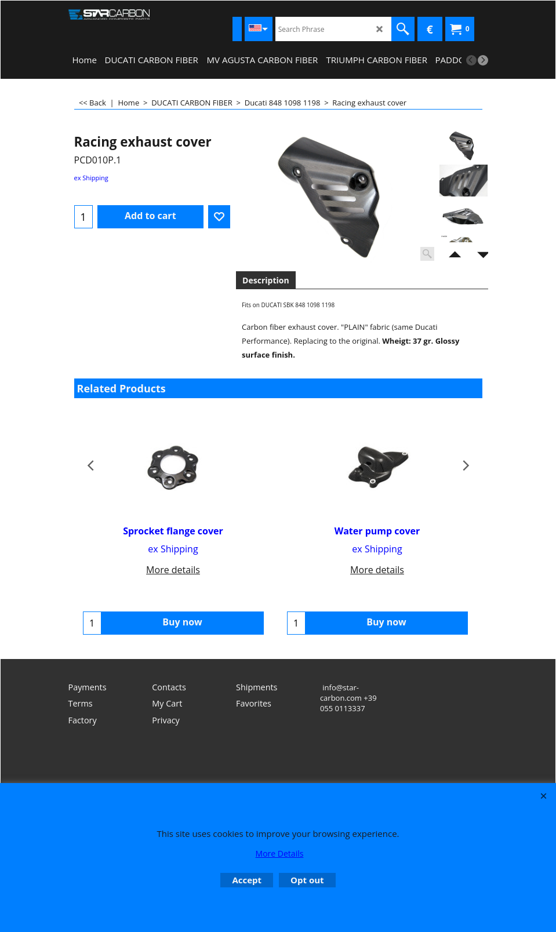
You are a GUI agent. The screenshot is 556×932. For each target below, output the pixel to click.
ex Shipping (91, 177)
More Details (280, 853)
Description (265, 280)
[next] (483, 60)
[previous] (471, 60)
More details (173, 569)
